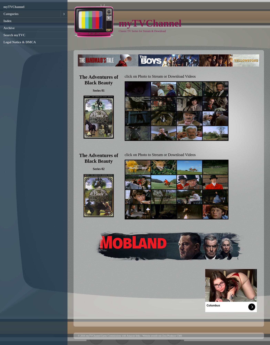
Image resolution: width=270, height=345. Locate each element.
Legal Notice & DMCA (19, 42)
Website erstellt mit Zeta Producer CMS (162, 335)
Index (7, 21)
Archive (9, 28)
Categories (10, 14)
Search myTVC (14, 35)
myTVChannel (13, 7)
